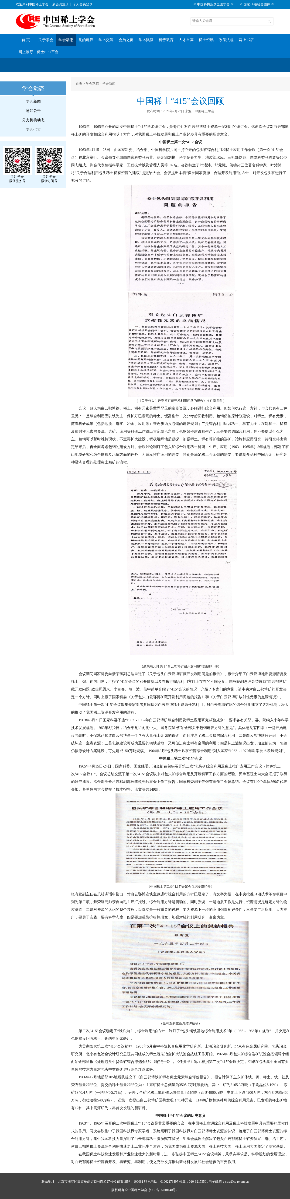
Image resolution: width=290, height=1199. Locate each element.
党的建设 (85, 40)
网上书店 (246, 40)
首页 (79, 83)
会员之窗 (126, 40)
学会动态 (65, 40)
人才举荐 (186, 40)
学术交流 (106, 40)
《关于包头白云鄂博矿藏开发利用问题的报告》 (185, 674)
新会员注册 (60, 4)
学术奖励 (146, 40)
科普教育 (166, 40)
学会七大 (33, 129)
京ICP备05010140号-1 (163, 1190)
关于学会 (45, 40)
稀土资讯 (206, 40)
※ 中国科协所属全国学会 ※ (213, 4)
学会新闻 (33, 101)
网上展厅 (25, 52)
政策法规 (226, 40)
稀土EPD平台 (48, 52)
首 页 (26, 40)
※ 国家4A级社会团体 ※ (256, 4)
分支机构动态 (33, 120)
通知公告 (33, 111)
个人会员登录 (82, 4)
